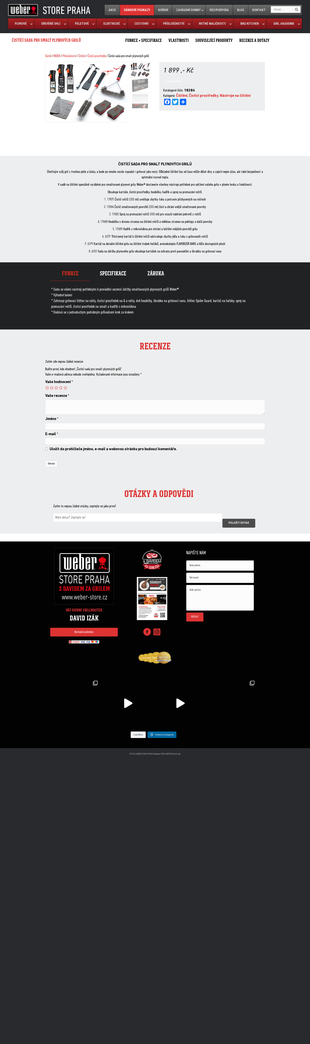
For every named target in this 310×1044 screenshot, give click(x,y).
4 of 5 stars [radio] (61, 388)
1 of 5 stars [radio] (47, 388)
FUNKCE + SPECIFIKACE (143, 40)
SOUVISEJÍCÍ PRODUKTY (213, 40)
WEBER (56, 56)
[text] (220, 565)
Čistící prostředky (97, 56)
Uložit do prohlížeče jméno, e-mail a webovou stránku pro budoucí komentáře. (113, 449)
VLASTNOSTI (178, 40)
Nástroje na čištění (235, 96)
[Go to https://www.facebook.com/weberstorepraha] (147, 632)
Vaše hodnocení (59, 382)
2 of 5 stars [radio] (52, 388)
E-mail (51, 434)
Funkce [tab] (70, 273)
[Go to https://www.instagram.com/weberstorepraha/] (157, 632)
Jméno (51, 419)
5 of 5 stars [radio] (65, 388)
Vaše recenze (57, 396)
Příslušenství (69, 56)
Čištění (82, 56)
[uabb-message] (220, 598)
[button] (84, 632)
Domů (48, 56)
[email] (220, 578)
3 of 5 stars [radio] (56, 388)
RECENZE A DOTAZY (254, 40)
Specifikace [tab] (113, 273)
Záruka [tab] (155, 273)
